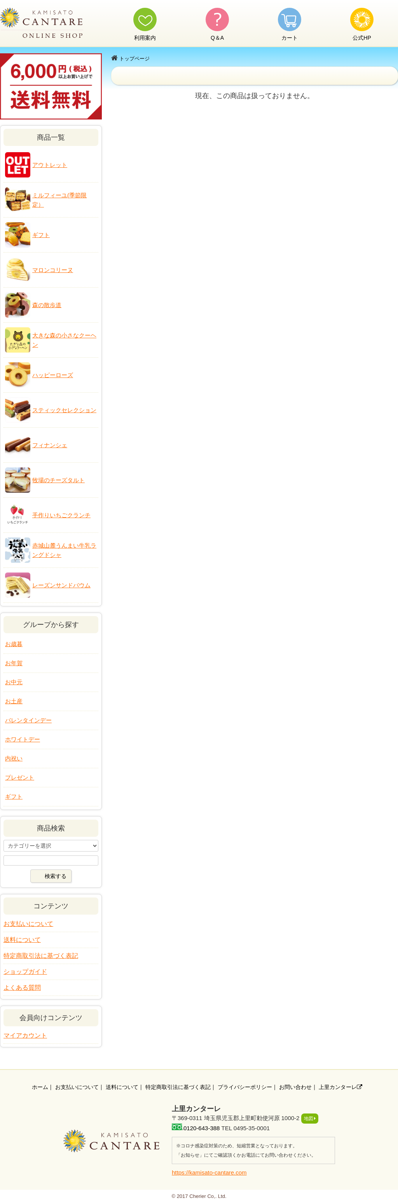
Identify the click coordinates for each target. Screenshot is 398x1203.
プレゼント (19, 777)
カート (289, 38)
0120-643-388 (201, 1128)
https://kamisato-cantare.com (209, 1172)
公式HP (362, 38)
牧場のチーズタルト (58, 480)
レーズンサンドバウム (61, 585)
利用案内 (145, 38)
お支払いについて (28, 923)
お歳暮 (14, 644)
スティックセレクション (64, 410)
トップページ (134, 58)
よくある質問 (22, 987)
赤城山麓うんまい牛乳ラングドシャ (64, 550)
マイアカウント (25, 1035)
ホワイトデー (22, 739)
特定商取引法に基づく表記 (40, 955)
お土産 (14, 701)
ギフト (41, 235)
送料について (22, 939)
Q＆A (217, 38)
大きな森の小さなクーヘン (64, 340)
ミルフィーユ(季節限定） (59, 200)
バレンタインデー (28, 720)
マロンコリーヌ (52, 270)
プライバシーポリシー (245, 1087)
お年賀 (14, 663)
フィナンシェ (49, 445)
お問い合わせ (295, 1087)
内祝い (14, 758)
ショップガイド (25, 971)
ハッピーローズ (52, 375)
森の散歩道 (46, 305)
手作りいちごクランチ (61, 515)
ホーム (40, 1087)
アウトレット (49, 165)
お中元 (14, 682)
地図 (308, 1118)
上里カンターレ (340, 1087)
